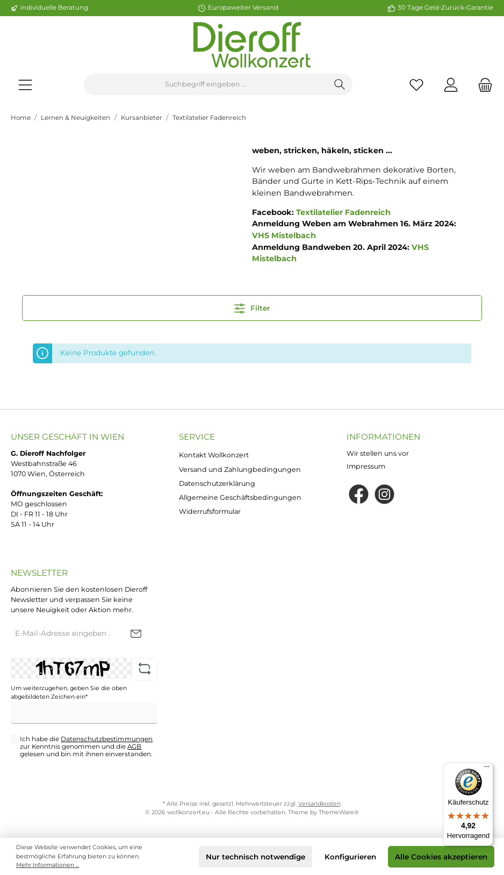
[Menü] (25, 85)
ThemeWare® (339, 812)
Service (197, 437)
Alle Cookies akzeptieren (441, 856)
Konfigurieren (350, 856)
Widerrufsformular (210, 511)
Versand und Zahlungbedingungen (240, 469)
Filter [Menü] (252, 306)
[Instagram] (384, 494)
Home (21, 117)
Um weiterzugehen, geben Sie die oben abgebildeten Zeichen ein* (69, 692)
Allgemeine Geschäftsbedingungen (240, 497)
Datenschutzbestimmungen (107, 739)
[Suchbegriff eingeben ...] (206, 84)
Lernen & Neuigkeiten (75, 117)
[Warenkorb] (482, 85)
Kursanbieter (141, 117)
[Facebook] (359, 494)
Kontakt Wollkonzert (214, 455)
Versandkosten (319, 803)
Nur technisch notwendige (255, 856)
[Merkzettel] (416, 85)
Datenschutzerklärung (217, 483)
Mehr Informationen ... (47, 865)
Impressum (366, 466)
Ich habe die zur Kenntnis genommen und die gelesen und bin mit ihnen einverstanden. (86, 746)
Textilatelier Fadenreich (209, 117)
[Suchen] (339, 84)
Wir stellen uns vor (378, 453)
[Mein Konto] (450, 85)
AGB (134, 746)
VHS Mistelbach (284, 235)
